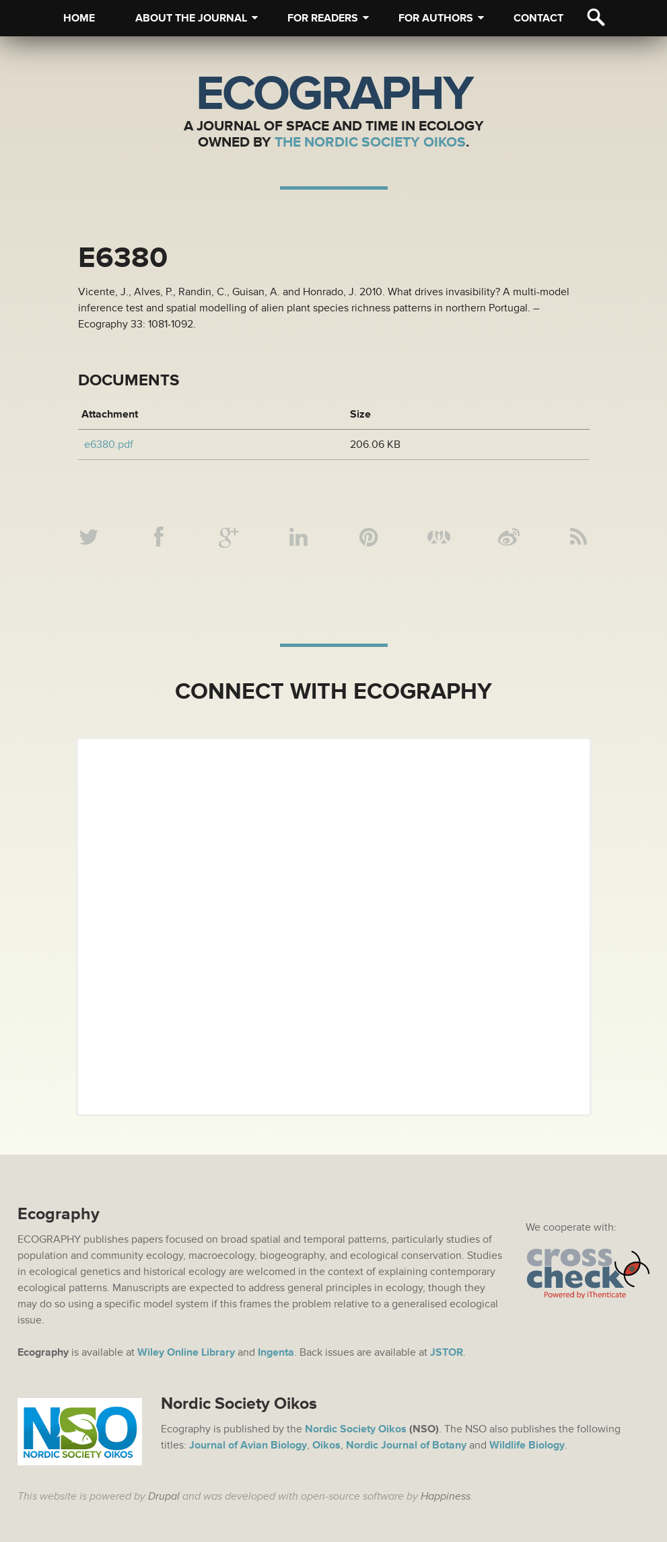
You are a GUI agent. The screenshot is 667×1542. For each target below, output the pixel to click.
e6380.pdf (108, 444)
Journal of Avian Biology (248, 1445)
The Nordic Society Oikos (370, 142)
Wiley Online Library (186, 1352)
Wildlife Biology (527, 1445)
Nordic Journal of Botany (406, 1445)
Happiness (445, 1496)
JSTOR (446, 1352)
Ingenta (276, 1352)
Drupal (164, 1496)
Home (79, 18)
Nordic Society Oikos (356, 1429)
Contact (538, 18)
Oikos (326, 1445)
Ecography (334, 94)
